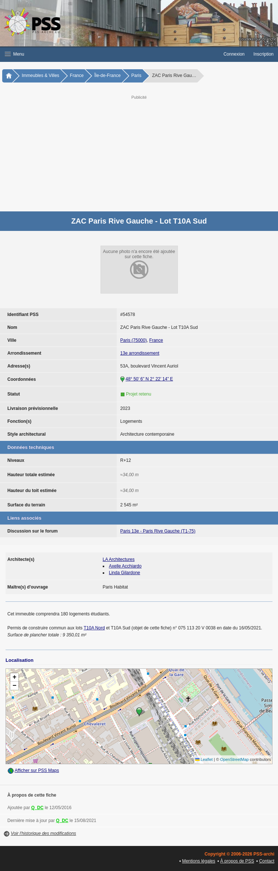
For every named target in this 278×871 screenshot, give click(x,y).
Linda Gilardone (124, 572)
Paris (136, 75)
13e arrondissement (139, 353)
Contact (266, 861)
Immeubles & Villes (40, 75)
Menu (14, 54)
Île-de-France (107, 75)
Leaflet (204, 759)
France (77, 75)
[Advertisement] (146, 152)
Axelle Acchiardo (125, 566)
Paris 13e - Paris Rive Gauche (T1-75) (158, 531)
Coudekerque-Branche (257, 39)
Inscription (263, 54)
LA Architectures (119, 559)
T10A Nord (94, 628)
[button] (109, 54)
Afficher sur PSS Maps (37, 770)
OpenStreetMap (234, 759)
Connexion (234, 54)
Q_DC (37, 807)
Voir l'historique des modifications (43, 833)
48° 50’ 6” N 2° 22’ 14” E (149, 379)
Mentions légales (198, 861)
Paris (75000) (133, 340)
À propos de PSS (237, 861)
